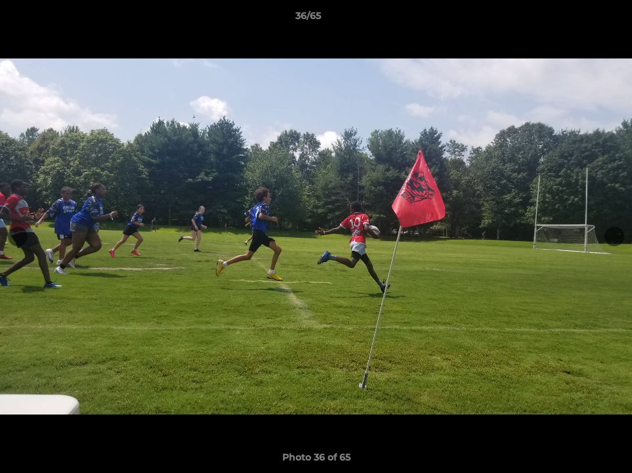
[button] (577, 19)
